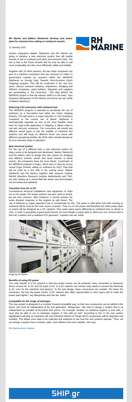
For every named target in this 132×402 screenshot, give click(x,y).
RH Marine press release (21, 328)
